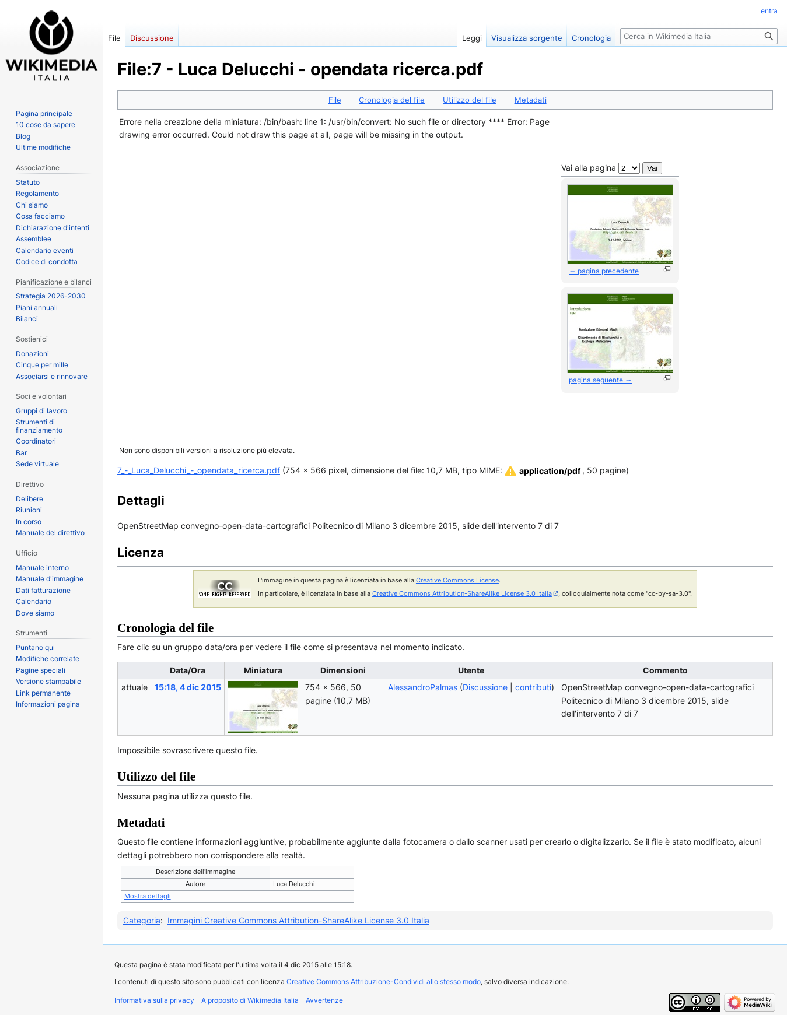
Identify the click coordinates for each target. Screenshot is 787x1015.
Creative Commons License (457, 580)
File (334, 99)
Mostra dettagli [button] (147, 896)
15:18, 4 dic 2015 (188, 687)
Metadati (531, 99)
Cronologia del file (392, 99)
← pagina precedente (604, 270)
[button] (541, 471)
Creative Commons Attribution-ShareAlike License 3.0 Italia (462, 593)
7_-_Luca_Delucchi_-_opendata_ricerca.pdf (198, 470)
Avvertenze (324, 1000)
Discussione (485, 687)
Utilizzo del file (469, 99)
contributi (533, 687)
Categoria (141, 920)
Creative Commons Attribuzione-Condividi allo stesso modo (383, 981)
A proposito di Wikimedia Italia (250, 1000)
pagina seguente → (600, 379)
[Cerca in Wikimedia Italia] (699, 36)
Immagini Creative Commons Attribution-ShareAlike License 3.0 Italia (298, 920)
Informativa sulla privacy (154, 1000)
